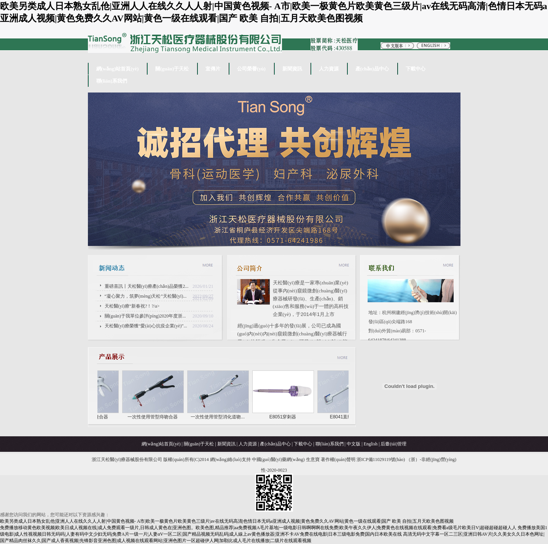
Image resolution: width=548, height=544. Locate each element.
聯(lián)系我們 (111, 81)
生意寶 (313, 459)
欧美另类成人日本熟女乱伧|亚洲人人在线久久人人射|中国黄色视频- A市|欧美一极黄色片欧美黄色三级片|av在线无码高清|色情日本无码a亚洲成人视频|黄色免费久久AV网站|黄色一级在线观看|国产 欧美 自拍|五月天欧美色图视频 (227, 521)
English (370, 444)
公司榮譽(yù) (251, 69)
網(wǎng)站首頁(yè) (117, 69)
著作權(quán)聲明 (338, 459)
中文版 (353, 444)
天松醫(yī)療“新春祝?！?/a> (159, 305)
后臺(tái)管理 (393, 444)
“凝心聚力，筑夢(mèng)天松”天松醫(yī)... (146, 296)
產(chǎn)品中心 (372, 69)
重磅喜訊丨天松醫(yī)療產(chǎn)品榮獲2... (147, 286)
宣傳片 (213, 69)
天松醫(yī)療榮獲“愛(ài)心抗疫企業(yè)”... (146, 326)
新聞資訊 (292, 69)
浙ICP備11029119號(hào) (381, 459)
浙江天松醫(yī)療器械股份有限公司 (127, 459)
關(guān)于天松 (172, 69)
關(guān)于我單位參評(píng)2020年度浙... (145, 316)
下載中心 (415, 69)
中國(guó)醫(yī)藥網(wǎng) (278, 459)
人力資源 (329, 69)
